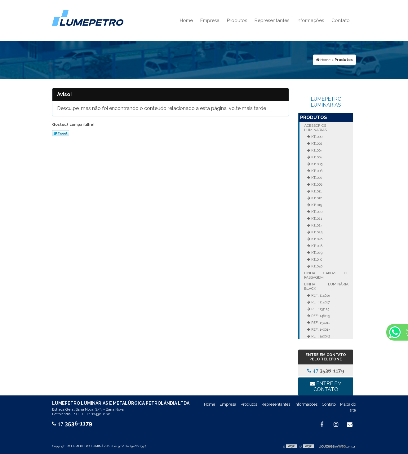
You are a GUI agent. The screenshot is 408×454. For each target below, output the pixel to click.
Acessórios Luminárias (315, 127)
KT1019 (316, 205)
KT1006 (316, 171)
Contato (340, 20)
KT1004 (316, 157)
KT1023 (316, 225)
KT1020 (316, 211)
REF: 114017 (320, 302)
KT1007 (316, 177)
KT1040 (316, 266)
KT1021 (316, 218)
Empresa (210, 20)
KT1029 (316, 252)
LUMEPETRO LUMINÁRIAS (326, 102)
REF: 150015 (320, 329)
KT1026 (316, 239)
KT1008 (316, 184)
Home (186, 20)
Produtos (237, 20)
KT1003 (316, 150)
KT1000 (316, 136)
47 (325, 371)
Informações (310, 20)
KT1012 (316, 198)
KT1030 (316, 259)
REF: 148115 (320, 316)
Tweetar (60, 133)
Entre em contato (326, 386)
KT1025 (316, 232)
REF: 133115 (319, 309)
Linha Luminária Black (326, 286)
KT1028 (316, 246)
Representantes (272, 20)
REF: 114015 (320, 295)
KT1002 (316, 143)
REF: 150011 (320, 322)
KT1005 (316, 164)
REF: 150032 (320, 336)
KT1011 (316, 191)
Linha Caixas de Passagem (326, 275)
